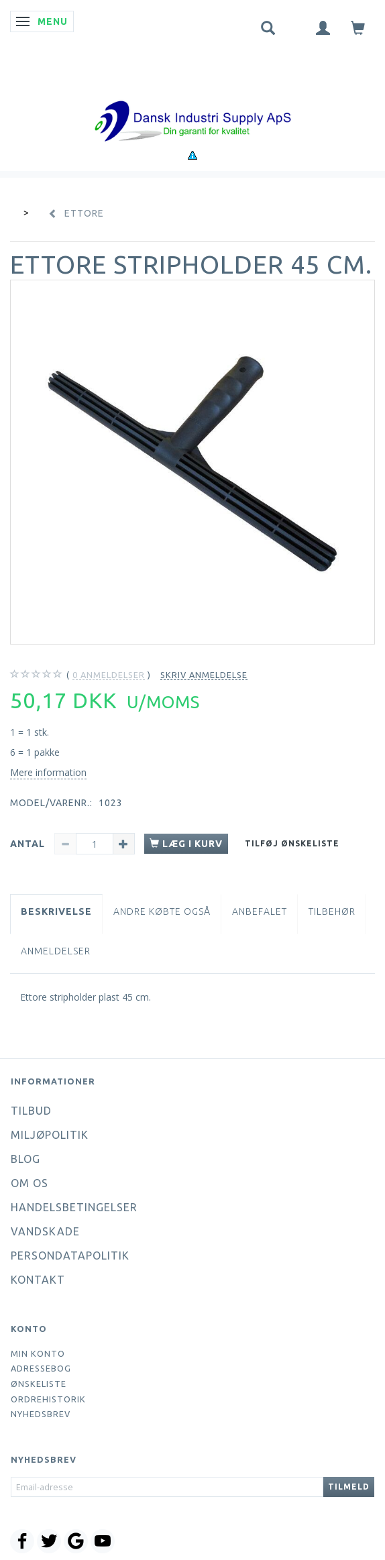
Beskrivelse (56, 911)
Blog (25, 1159)
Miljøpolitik (50, 1135)
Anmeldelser (56, 951)
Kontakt (38, 1280)
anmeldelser (108, 675)
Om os (29, 1183)
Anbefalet (259, 911)
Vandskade (45, 1231)
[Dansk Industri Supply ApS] (192, 101)
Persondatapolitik (70, 1255)
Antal (29, 843)
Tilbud (31, 1111)
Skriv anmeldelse (204, 674)
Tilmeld (349, 1486)
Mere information (48, 772)
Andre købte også (162, 911)
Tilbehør (332, 911)
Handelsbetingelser (74, 1207)
